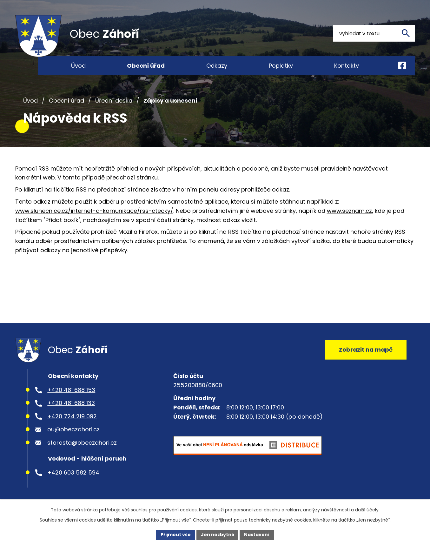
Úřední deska (113, 104)
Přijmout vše (176, 534)
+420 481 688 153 (71, 395)
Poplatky (281, 66)
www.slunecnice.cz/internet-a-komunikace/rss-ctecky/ (94, 215)
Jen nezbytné (217, 534)
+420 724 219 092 (72, 421)
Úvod (30, 104)
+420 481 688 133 (71, 408)
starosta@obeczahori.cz (82, 448)
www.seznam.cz (349, 215)
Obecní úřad (66, 104)
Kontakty (346, 66)
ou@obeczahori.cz (73, 434)
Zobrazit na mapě (366, 354)
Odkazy (216, 66)
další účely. (367, 510)
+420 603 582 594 (73, 478)
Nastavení (257, 534)
